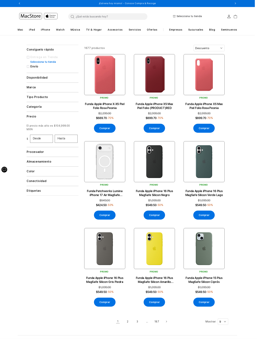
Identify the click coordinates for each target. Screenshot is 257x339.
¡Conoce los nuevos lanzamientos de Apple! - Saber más (127, 3)
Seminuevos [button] (229, 29)
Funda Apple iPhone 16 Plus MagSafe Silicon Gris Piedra (104, 280)
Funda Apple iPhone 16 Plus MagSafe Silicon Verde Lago (204, 193)
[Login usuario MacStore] (229, 16)
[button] (19, 3)
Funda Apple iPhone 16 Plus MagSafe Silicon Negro (154, 193)
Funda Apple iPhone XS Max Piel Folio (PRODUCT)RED (154, 106)
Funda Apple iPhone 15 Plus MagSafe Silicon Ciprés (204, 280)
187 (156, 321)
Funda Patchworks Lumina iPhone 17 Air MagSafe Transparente (105, 193)
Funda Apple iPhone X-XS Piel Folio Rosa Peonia (104, 106)
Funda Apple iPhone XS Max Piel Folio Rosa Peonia (204, 106)
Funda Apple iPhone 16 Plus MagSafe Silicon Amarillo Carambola (154, 280)
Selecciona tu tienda (43, 61)
